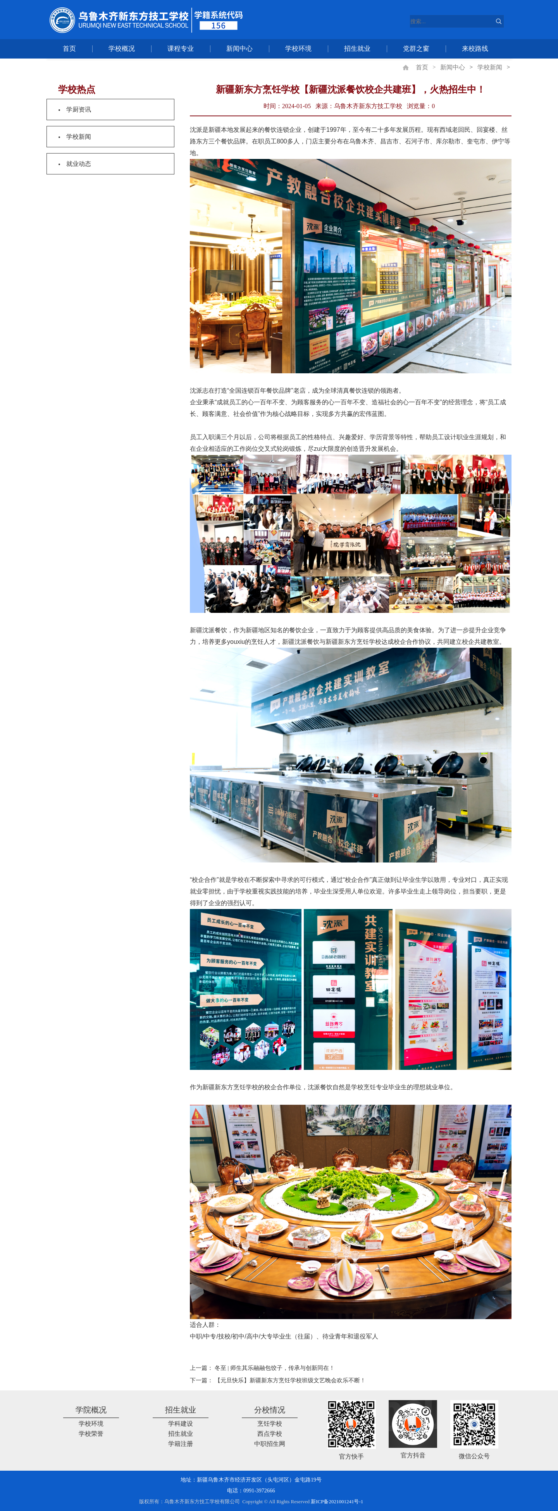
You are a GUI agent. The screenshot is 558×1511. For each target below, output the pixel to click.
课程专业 (180, 48)
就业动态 (78, 163)
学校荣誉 (91, 1433)
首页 (69, 48)
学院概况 (91, 1410)
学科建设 (180, 1423)
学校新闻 (489, 67)
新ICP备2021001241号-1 (337, 1501)
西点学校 (269, 1433)
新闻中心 (239, 48)
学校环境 (298, 48)
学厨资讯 (78, 109)
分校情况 (269, 1410)
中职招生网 (269, 1443)
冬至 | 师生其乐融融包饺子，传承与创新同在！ (275, 1368)
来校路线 (475, 48)
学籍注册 (180, 1443)
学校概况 (121, 48)
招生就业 (357, 48)
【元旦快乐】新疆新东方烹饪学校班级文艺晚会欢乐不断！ (290, 1380)
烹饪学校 (269, 1423)
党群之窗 (416, 48)
